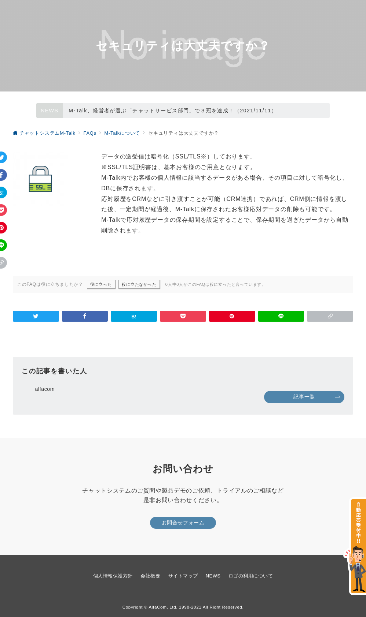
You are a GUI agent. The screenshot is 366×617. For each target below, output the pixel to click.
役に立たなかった (139, 284)
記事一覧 (316, 397)
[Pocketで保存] (183, 316)
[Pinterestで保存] (232, 316)
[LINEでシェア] (281, 316)
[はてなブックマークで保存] (134, 316)
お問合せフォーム (183, 523)
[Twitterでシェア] (36, 316)
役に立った (101, 284)
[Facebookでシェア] (85, 316)
